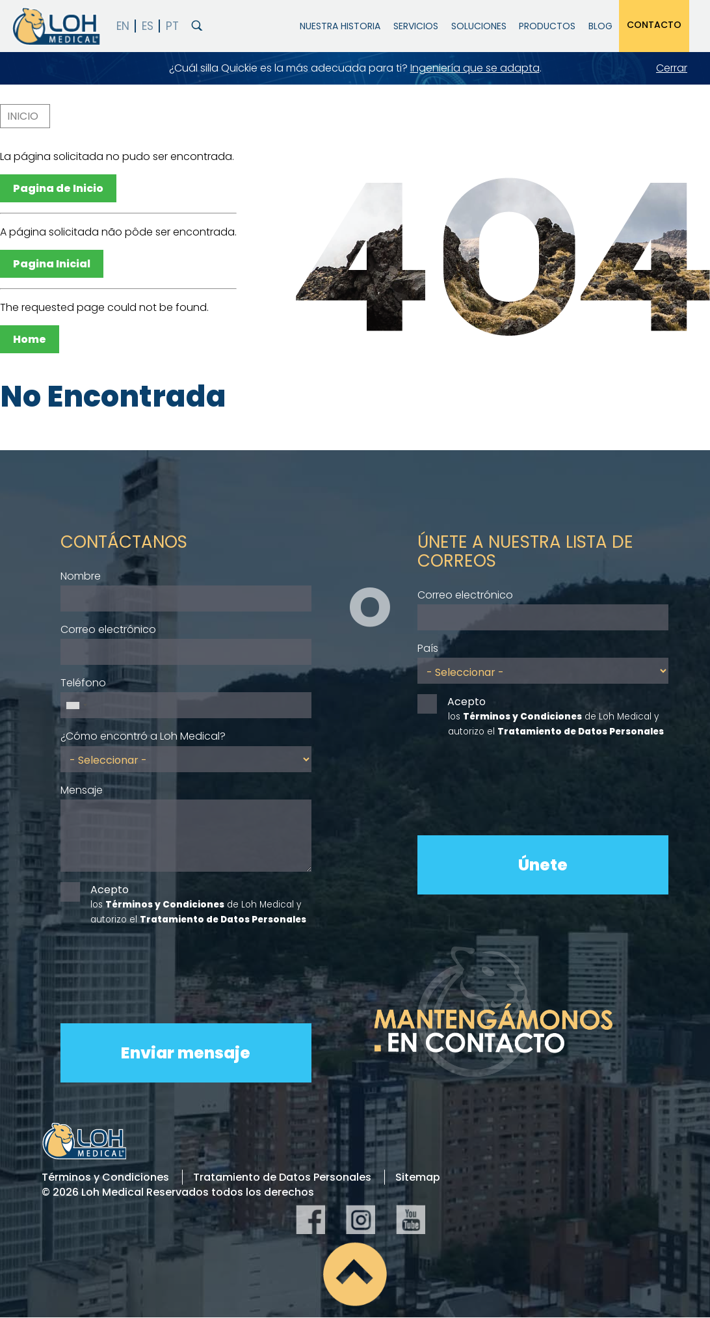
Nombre (80, 576)
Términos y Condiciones (105, 1177)
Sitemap (417, 1177)
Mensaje (81, 790)
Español (148, 26)
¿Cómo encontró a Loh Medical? (143, 736)
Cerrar (671, 68)
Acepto (109, 889)
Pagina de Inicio (58, 188)
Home (29, 339)
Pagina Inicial (51, 263)
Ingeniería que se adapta (475, 68)
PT (172, 26)
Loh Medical (55, 26)
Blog (600, 26)
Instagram (360, 1219)
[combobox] (76, 705)
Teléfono (83, 682)
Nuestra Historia (340, 26)
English (123, 26)
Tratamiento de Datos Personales (282, 1177)
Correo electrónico (108, 629)
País (427, 648)
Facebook (310, 1219)
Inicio (22, 116)
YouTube (410, 1219)
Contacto (654, 24)
